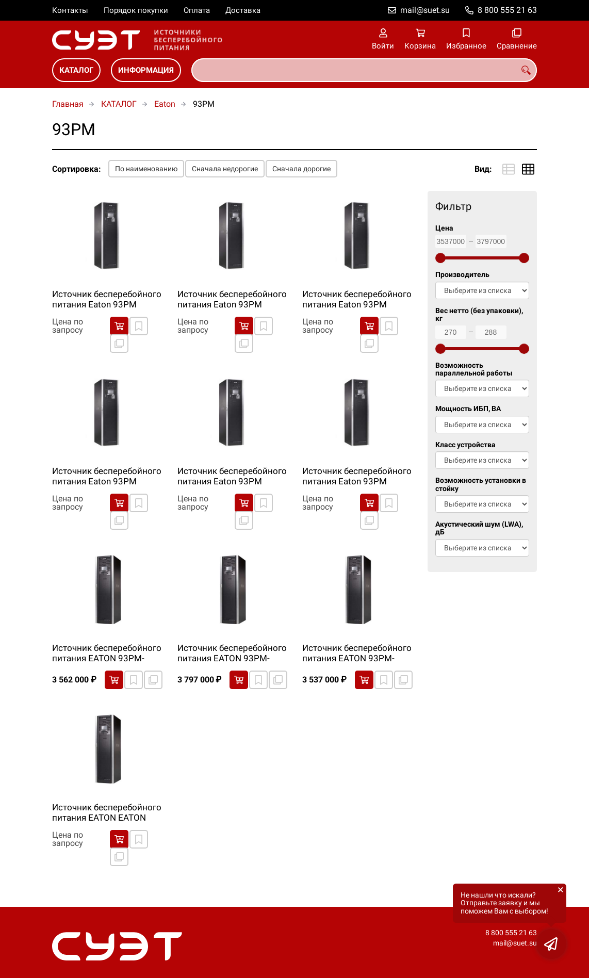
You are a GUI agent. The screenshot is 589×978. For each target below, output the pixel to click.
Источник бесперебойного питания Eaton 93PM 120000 (232, 300)
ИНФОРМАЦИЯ (146, 70)
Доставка (242, 10)
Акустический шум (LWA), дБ (479, 528)
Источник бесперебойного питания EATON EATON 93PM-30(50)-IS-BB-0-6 (106, 813)
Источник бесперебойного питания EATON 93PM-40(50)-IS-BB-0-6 (106, 653)
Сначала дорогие (301, 169)
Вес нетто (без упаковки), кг (479, 314)
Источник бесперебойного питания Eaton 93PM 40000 (106, 476)
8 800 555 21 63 (507, 10)
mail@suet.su (425, 10)
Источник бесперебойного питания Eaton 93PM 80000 (357, 476)
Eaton (164, 104)
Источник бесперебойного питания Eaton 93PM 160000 (357, 300)
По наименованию (146, 169)
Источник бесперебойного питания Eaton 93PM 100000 (106, 300)
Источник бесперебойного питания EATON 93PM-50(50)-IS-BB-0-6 (232, 653)
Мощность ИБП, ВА (468, 409)
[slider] (440, 258)
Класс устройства (465, 445)
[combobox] (364, 70)
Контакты (70, 10)
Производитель (462, 275)
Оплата (197, 10)
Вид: (483, 169)
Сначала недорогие (225, 169)
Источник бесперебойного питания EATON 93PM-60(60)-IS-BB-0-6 (357, 653)
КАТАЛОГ (76, 70)
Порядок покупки (136, 10)
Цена (444, 228)
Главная (68, 104)
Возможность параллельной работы (474, 369)
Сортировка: (76, 169)
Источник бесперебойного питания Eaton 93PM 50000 (232, 476)
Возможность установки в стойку (480, 484)
